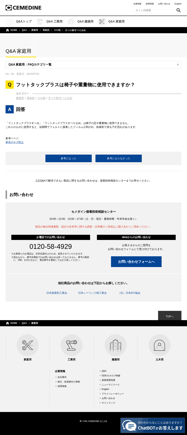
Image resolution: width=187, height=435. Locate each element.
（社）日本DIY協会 (129, 292)
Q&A (24, 30)
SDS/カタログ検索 (111, 375)
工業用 (71, 347)
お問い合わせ (164, 4)
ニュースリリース (111, 384)
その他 (57, 30)
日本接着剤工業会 (56, 292)
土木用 (159, 347)
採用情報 (150, 4)
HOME (13, 30)
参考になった (68, 158)
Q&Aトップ (19, 21)
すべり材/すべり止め (60, 98)
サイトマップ (108, 403)
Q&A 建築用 (80, 21)
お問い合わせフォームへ (136, 262)
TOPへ (170, 316)
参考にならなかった (118, 158)
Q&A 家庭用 (111, 21)
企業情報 (137, 4)
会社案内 (62, 377)
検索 (178, 10)
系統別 (46, 30)
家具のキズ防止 (15, 142)
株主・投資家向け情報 (69, 381)
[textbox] (158, 10)
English (178, 4)
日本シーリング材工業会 (92, 292)
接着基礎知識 (108, 380)
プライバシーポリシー (113, 394)
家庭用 (34, 30)
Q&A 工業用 (49, 21)
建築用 (116, 347)
